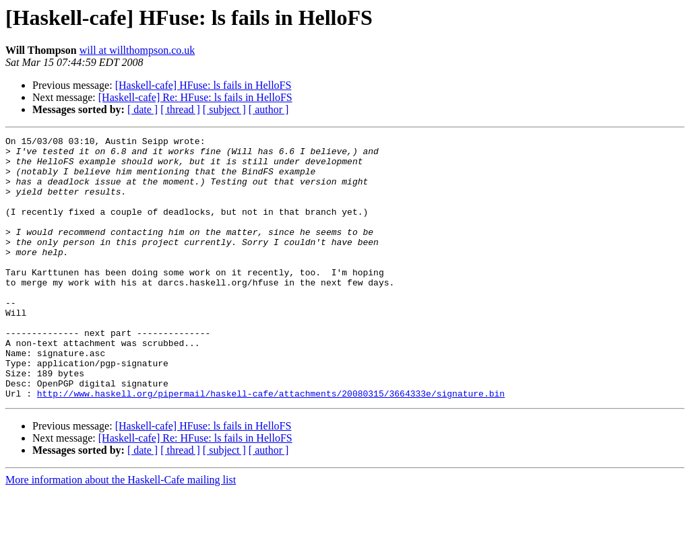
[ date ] (142, 109)
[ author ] (269, 109)
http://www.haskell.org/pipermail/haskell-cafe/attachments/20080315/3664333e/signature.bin (271, 446)
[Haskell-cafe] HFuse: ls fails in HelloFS (203, 85)
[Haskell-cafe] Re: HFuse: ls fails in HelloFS (195, 97)
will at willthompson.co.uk (137, 50)
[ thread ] (180, 109)
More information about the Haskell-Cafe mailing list (120, 532)
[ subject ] (224, 109)
